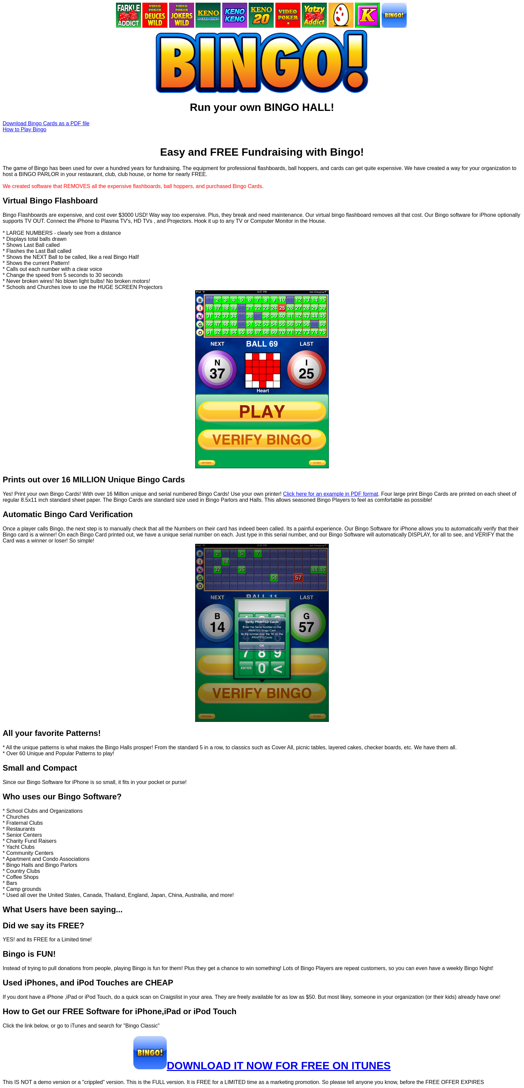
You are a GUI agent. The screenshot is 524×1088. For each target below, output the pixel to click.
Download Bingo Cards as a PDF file (46, 123)
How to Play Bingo (24, 129)
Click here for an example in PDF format (330, 494)
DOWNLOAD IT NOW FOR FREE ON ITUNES (279, 1066)
